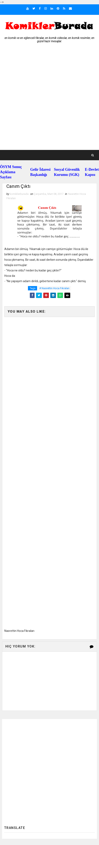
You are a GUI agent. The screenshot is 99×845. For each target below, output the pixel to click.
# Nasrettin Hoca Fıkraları (54, 288)
